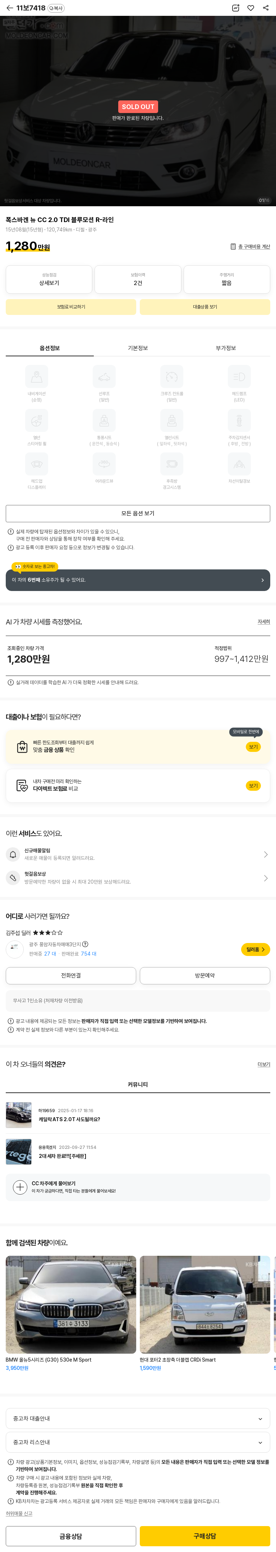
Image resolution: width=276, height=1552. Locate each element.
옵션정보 (50, 348)
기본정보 (138, 348)
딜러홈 (253, 949)
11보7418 (41, 8)
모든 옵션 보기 (138, 513)
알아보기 (138, 746)
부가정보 (226, 348)
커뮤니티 (138, 1084)
